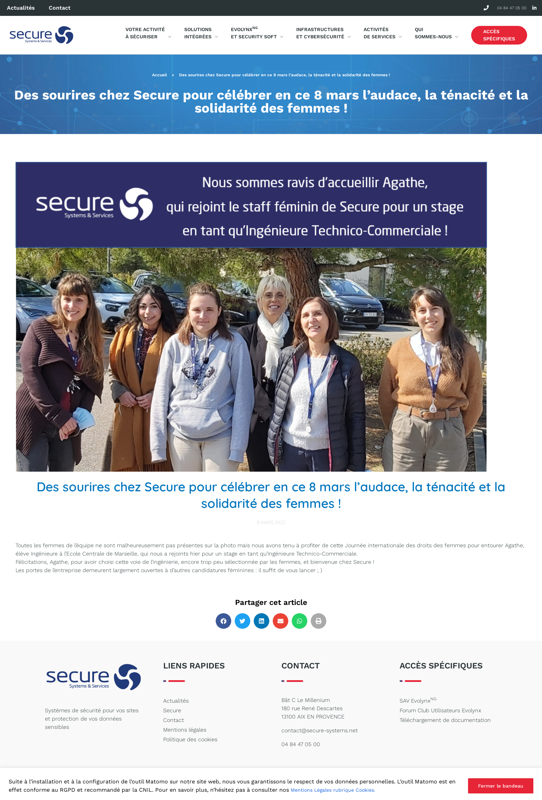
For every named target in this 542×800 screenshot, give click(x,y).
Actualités (21, 7)
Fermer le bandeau (500, 786)
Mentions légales (184, 729)
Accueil (159, 75)
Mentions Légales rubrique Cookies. (333, 790)
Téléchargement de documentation (445, 720)
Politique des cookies (190, 739)
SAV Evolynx (418, 700)
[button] (223, 621)
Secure (172, 710)
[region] (271, 784)
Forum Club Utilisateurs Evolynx (440, 710)
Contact (60, 7)
